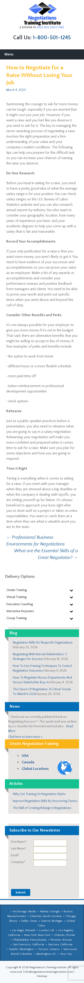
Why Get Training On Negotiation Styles (39, 794)
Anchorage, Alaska (24, 911)
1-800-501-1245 (52, 38)
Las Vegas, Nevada (23, 930)
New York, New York (37, 935)
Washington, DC (46, 953)
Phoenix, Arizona (61, 939)
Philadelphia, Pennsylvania (29, 939)
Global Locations (35, 769)
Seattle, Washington (21, 949)
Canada (28, 762)
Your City (66, 953)
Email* (15, 855)
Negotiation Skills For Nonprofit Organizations (43, 642)
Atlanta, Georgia (50, 911)
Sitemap (42, 976)
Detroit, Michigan (51, 920)
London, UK (46, 930)
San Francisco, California (28, 944)
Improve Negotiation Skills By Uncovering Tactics (45, 801)
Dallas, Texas (29, 920)
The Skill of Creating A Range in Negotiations (42, 808)
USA (25, 756)
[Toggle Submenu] (71, 590)
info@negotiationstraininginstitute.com (48, 971)
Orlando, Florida (64, 935)
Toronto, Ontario (48, 949)
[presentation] (45, 875)
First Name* (18, 842)
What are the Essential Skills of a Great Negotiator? (46, 554)
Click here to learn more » (25, 737)
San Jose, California (60, 944)
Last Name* (18, 848)
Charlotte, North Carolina (46, 916)
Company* (18, 862)
